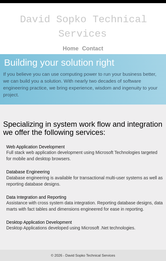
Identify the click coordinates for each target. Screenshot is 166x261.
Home (71, 48)
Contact (92, 48)
